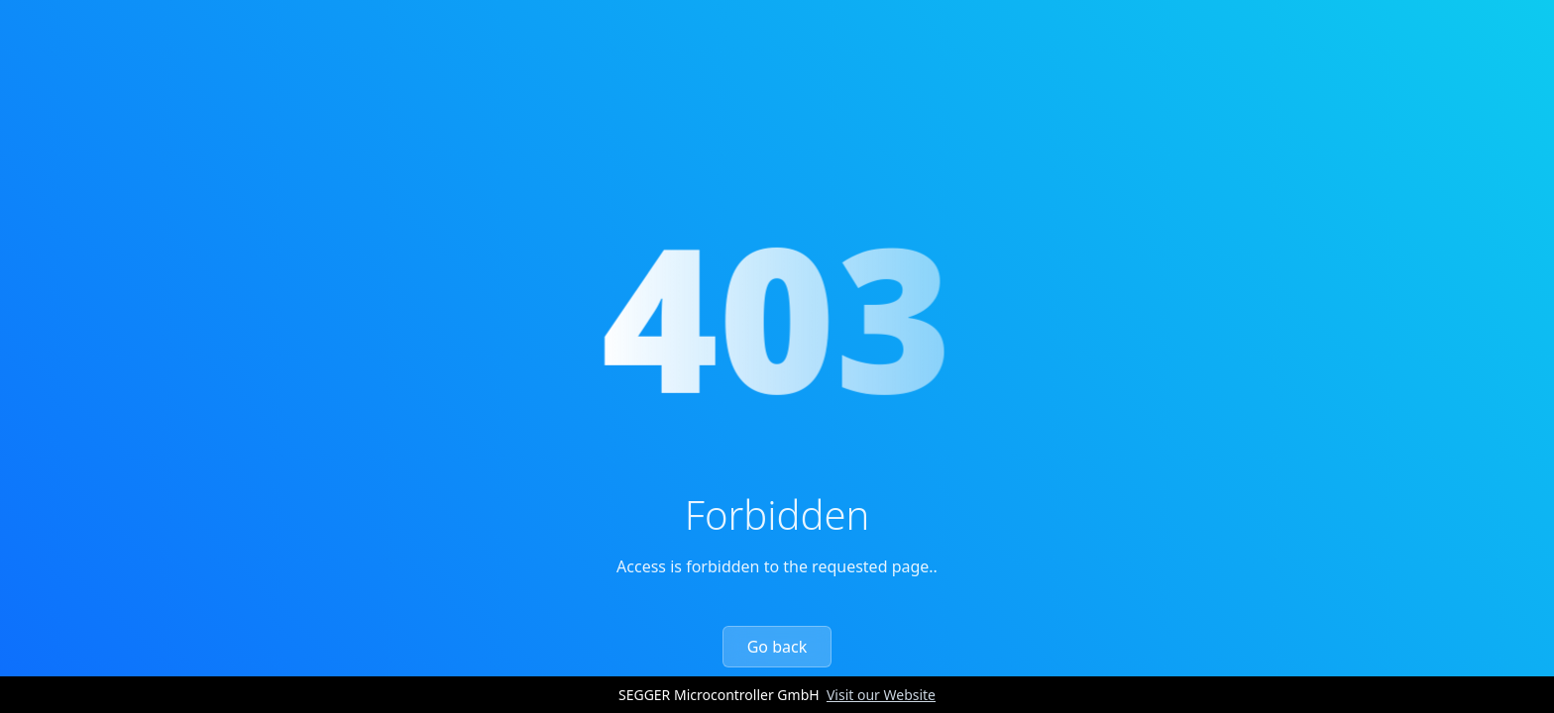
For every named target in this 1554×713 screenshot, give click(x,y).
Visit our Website (881, 694)
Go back (777, 647)
